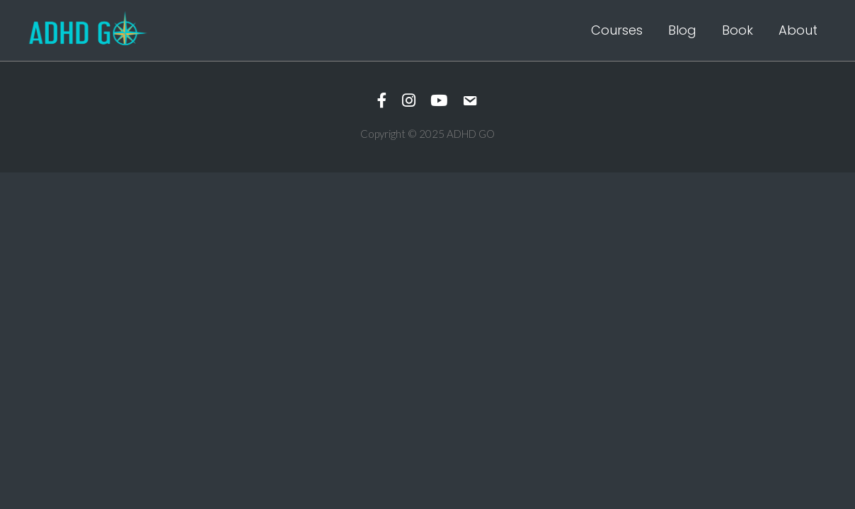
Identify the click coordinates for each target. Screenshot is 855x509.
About (798, 30)
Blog (682, 30)
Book (737, 30)
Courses (617, 30)
